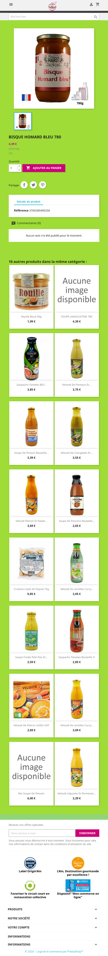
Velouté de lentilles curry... (76, 725)
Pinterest (42, 184)
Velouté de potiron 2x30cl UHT (31, 725)
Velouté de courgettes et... (77, 452)
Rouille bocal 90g (31, 316)
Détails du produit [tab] (28, 201)
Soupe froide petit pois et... (31, 657)
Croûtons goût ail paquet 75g (31, 589)
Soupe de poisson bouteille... (31, 452)
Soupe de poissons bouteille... (76, 521)
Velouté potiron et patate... (31, 521)
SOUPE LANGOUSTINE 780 (76, 316)
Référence (21, 210)
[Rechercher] (54, 16)
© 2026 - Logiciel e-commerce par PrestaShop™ (54, 951)
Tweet (33, 184)
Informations (19, 936)
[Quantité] (13, 168)
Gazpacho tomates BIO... (31, 384)
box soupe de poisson (31, 793)
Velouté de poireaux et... (76, 384)
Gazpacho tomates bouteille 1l (76, 657)
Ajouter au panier (43, 168)
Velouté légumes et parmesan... (77, 793)
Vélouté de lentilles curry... (76, 589)
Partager (24, 184)
